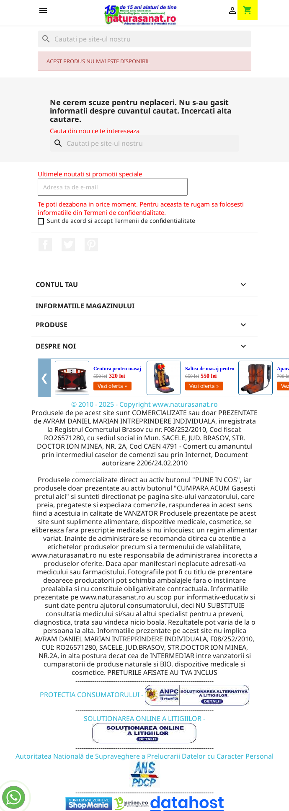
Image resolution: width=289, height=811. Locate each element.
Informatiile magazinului (85, 305)
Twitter (68, 244)
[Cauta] (144, 39)
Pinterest (91, 244)
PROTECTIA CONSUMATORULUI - (145, 694)
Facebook (45, 244)
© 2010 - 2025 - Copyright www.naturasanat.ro (144, 404)
